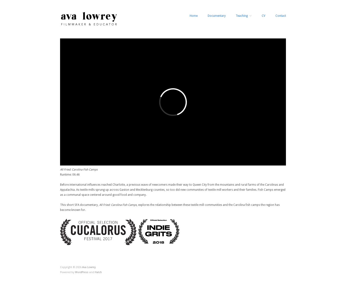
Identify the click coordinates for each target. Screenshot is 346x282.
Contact (280, 15)
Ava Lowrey (89, 267)
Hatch (98, 272)
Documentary (217, 15)
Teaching (242, 15)
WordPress (81, 272)
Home (194, 15)
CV (263, 15)
